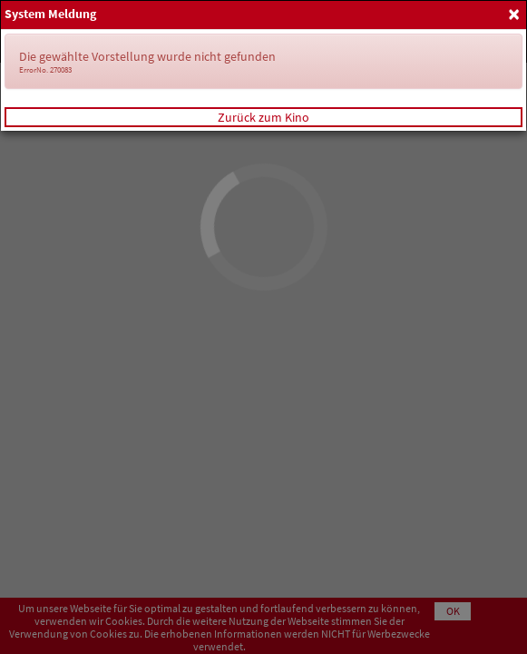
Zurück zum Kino (263, 117)
